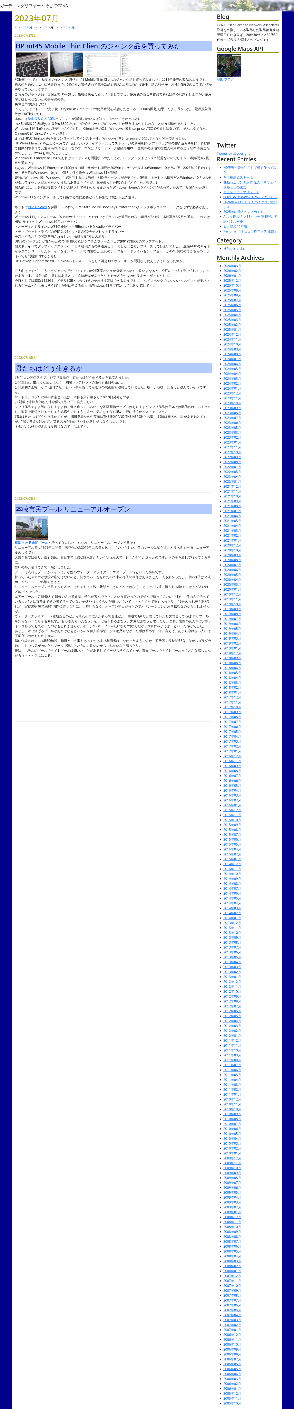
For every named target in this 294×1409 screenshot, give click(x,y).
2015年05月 (232, 844)
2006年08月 (232, 1354)
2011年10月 (232, 1050)
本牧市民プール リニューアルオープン (73, 509)
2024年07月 (232, 359)
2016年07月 (232, 775)
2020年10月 (232, 550)
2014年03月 (232, 908)
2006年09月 (232, 1349)
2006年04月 (232, 1374)
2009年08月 (232, 1177)
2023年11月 (232, 398)
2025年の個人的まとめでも (243, 211)
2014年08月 (232, 883)
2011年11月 (232, 1045)
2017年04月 (232, 736)
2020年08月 (232, 560)
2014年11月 (232, 869)
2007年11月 (232, 1280)
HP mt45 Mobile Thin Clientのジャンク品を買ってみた (98, 45)
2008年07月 (232, 1241)
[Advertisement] (113, 319)
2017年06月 (232, 726)
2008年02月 (232, 1266)
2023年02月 (232, 437)
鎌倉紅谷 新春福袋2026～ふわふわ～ (250, 197)
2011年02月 (232, 1089)
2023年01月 (232, 442)
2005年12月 (232, 1393)
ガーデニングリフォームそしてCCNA (34, 5)
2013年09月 (232, 937)
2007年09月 (232, 1290)
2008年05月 (232, 1251)
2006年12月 (232, 1334)
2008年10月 (232, 1227)
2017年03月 (232, 741)
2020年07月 (232, 565)
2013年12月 (232, 923)
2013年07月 (232, 947)
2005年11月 (232, 1398)
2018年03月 (232, 682)
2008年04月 (232, 1256)
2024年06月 (232, 364)
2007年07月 (232, 1300)
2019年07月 (232, 619)
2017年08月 (232, 717)
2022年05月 (232, 471)
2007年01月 (232, 1329)
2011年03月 (232, 1084)
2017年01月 (232, 751)
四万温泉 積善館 (235, 226)
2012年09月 (232, 996)
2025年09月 (232, 290)
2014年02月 (232, 913)
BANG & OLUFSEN (41, 118)
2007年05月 (232, 1310)
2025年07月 (232, 300)
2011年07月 (232, 1065)
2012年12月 (232, 981)
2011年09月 (232, 1055)
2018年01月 (232, 692)
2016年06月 (232, 780)
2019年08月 (232, 614)
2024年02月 (232, 383)
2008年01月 (232, 1271)
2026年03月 (232, 266)
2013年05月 (232, 957)
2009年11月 (232, 1163)
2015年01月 (232, 859)
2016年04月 (232, 790)
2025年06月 (232, 305)
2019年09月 (232, 609)
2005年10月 (232, 1403)
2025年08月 (232, 295)
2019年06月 (232, 623)
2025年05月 (232, 310)
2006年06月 (232, 1364)
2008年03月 (232, 1261)
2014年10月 (232, 874)
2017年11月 (232, 702)
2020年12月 (232, 545)
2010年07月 (232, 1124)
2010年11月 (232, 1104)
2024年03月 (232, 378)
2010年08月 (232, 1119)
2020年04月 (232, 579)
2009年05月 (232, 1192)
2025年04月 (232, 315)
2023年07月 (232, 418)
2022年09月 (232, 457)
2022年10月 (232, 452)
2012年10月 (232, 991)
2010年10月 (232, 1109)
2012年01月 (232, 1035)
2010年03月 (232, 1143)
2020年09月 (232, 555)
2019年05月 (232, 628)
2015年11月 (232, 815)
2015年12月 (232, 810)
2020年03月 (232, 584)
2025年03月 (232, 319)
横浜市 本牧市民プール (31, 542)
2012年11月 (232, 986)
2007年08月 (232, 1295)
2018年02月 (232, 687)
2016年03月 (232, 795)
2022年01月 (232, 481)
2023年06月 (66, 27)
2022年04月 (232, 476)
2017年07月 (232, 722)
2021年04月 (232, 525)
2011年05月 (232, 1075)
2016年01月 (232, 805)
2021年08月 (232, 506)
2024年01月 (232, 388)
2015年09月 (232, 824)
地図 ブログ (225, 79)
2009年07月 (232, 1182)
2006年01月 (232, 1388)
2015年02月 (232, 854)
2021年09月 (232, 501)
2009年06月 (232, 1187)
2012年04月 (232, 1021)
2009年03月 (232, 1202)
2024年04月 (232, 373)
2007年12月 (232, 1276)
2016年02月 (232, 800)
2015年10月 (232, 820)
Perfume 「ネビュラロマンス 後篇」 (250, 231)
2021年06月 (232, 516)
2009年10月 (232, 1168)
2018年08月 (232, 663)
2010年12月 (232, 1099)
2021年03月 (232, 530)
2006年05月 (232, 1369)
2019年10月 (232, 604)
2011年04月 (232, 1079)
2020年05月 (232, 574)
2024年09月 (232, 349)
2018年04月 (232, 677)
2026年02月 (232, 270)
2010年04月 (232, 1138)
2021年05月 (232, 520)
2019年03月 (232, 638)
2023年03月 (232, 432)
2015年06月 (232, 839)
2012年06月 (232, 1011)
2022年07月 (232, 467)
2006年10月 (232, 1344)
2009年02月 (232, 1207)
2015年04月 (232, 849)
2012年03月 (232, 1026)
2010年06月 (232, 1128)
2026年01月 (232, 275)
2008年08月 (232, 1236)
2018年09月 (232, 658)
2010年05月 (232, 1133)
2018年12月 (232, 653)
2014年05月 (232, 898)
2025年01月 (232, 329)
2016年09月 (232, 766)
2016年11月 (232, 761)
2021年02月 (232, 535)
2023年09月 (232, 408)
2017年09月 (232, 712)
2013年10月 (232, 932)
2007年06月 (232, 1305)
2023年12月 (232, 393)
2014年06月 (232, 893)
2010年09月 (232, 1114)
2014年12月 (232, 864)
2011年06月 (232, 1070)
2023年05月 (232, 427)
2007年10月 (232, 1285)
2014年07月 (232, 888)
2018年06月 (232, 668)
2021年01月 (232, 540)
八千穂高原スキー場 (238, 177)
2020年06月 (232, 570)
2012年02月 (232, 1030)
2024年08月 (232, 354)
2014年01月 (232, 918)
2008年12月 (232, 1217)
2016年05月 (232, 785)
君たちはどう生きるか (49, 368)
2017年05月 (232, 731)
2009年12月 (232, 1158)
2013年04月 (232, 962)
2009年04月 (232, 1197)
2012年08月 (232, 1001)
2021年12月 (232, 486)
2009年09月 (232, 1173)
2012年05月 (232, 1016)
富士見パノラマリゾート (241, 192)
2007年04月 (232, 1315)
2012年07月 (232, 1006)
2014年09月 (232, 878)
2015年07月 (232, 834)
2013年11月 (232, 927)
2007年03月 (232, 1320)
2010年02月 (232, 1148)
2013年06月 (232, 952)
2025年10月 (232, 285)
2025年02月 (232, 324)
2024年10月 (232, 344)
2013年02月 (232, 972)
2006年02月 (232, 1383)
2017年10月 (232, 707)
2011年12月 (232, 1040)
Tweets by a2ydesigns (233, 153)
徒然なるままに (234, 248)
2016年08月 (232, 771)
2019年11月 (232, 599)
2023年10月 (232, 403)
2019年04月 (232, 633)
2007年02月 (232, 1325)
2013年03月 (232, 967)
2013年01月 (232, 976)
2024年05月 (232, 368)
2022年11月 (232, 447)
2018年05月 (232, 672)
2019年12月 (232, 594)
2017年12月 (232, 697)
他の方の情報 (37, 207)
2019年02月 (232, 643)
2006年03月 (232, 1379)
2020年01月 (232, 589)
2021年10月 (232, 496)
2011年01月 (232, 1094)
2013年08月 (232, 942)
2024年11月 (232, 339)
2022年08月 (232, 462)
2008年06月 (232, 1246)
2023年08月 (23, 27)
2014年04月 (232, 903)
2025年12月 (232, 280)
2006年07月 (232, 1359)
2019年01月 (232, 648)
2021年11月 (232, 491)
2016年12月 (232, 756)
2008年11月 (232, 1222)
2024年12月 (232, 334)
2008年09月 (232, 1231)
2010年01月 (232, 1153)
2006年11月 (232, 1339)
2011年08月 (232, 1060)
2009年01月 (232, 1212)
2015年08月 (232, 829)
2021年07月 (232, 511)
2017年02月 (232, 746)
